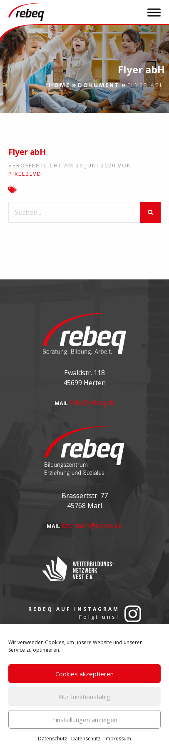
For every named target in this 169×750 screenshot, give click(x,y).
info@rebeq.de (92, 402)
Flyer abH (27, 152)
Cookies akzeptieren (84, 674)
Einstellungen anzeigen (84, 719)
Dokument (99, 85)
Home (59, 85)
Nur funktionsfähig (84, 697)
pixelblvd (25, 173)
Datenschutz (52, 738)
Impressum (117, 738)
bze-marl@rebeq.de (92, 525)
